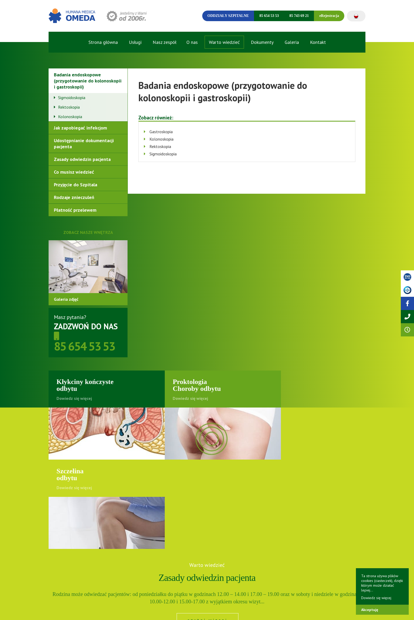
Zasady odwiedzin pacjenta (82, 159)
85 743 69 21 (299, 16)
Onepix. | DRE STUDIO (349, 610)
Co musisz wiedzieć (74, 172)
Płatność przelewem (75, 210)
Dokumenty (262, 42)
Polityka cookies (120, 610)
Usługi (135, 42)
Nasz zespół (164, 42)
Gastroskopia (161, 131)
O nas (192, 42)
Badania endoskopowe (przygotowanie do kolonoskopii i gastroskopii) (87, 81)
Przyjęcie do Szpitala (75, 185)
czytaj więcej (207, 531)
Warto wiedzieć (224, 42)
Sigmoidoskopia (71, 97)
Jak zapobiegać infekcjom (80, 128)
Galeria (292, 42)
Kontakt (318, 42)
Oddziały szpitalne (228, 16)
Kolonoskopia (70, 116)
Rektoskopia (69, 107)
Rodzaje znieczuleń (74, 197)
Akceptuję (369, 609)
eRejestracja (329, 16)
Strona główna (103, 42)
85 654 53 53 (269, 16)
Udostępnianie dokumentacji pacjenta (84, 143)
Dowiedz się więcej (376, 597)
